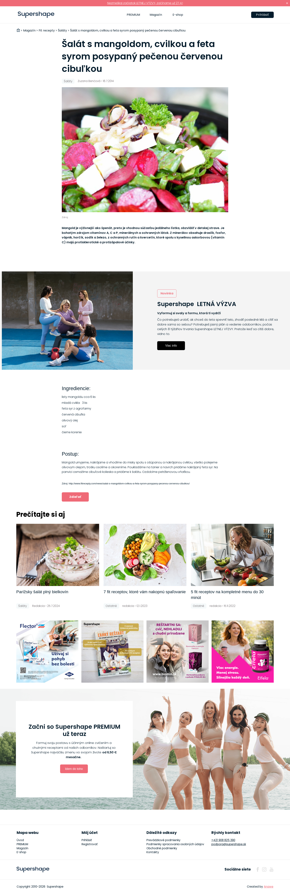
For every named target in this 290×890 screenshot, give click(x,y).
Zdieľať (75, 497)
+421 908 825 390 (223, 840)
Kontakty (152, 852)
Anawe (268, 887)
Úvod (20, 840)
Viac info (171, 345)
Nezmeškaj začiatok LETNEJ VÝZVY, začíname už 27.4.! (145, 3)
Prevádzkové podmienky (163, 840)
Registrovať (90, 844)
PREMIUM (133, 15)
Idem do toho (74, 768)
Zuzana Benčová (89, 81)
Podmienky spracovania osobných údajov (175, 844)
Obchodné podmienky (161, 848)
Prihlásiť (262, 15)
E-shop (178, 15)
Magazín (156, 15)
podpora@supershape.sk (228, 844)
